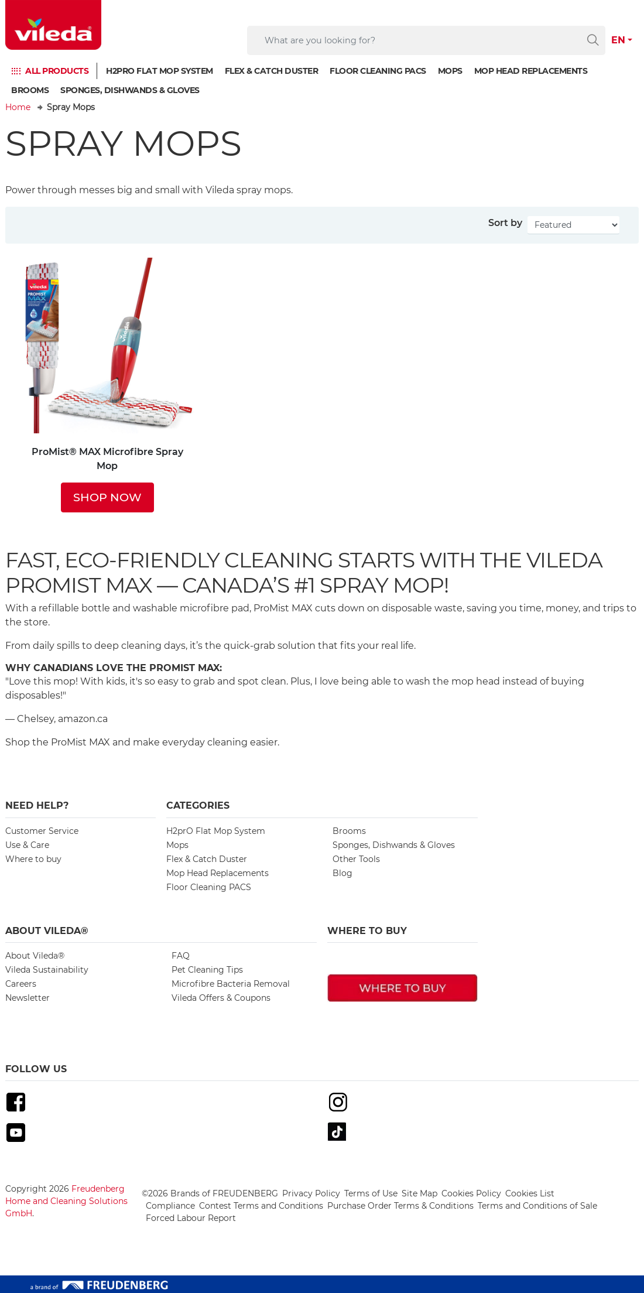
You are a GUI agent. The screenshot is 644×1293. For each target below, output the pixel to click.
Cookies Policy (471, 1193)
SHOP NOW (107, 497)
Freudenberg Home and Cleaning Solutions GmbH (66, 1201)
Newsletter (27, 998)
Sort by (505, 222)
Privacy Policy (311, 1193)
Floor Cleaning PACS (378, 71)
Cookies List (529, 1193)
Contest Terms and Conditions (261, 1205)
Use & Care (27, 845)
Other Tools (356, 859)
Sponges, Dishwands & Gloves (130, 90)
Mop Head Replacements (531, 71)
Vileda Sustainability (46, 969)
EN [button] (618, 40)
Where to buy (33, 859)
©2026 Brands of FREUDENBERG (210, 1193)
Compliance (170, 1205)
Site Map (419, 1193)
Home (17, 107)
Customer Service (41, 831)
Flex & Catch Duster (271, 71)
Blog (342, 873)
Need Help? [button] (36, 805)
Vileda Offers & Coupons (221, 998)
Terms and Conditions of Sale (537, 1205)
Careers (20, 984)
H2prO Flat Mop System (159, 71)
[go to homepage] (53, 25)
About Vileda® (34, 955)
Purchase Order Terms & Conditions (400, 1205)
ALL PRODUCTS (56, 71)
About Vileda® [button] (46, 930)
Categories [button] (197, 805)
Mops (450, 71)
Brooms (30, 90)
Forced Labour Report (191, 1218)
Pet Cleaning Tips (207, 969)
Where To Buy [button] (367, 930)
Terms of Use (371, 1193)
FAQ (181, 955)
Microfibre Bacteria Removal (231, 984)
